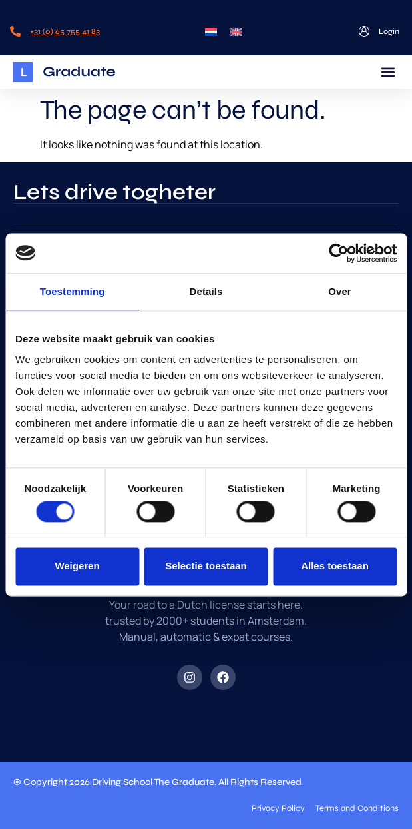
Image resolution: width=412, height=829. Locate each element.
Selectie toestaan (206, 566)
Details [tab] (206, 291)
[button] (388, 72)
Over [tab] (339, 291)
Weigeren (77, 566)
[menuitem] (211, 31)
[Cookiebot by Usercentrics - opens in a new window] (338, 253)
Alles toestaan (335, 566)
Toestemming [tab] (72, 291)
